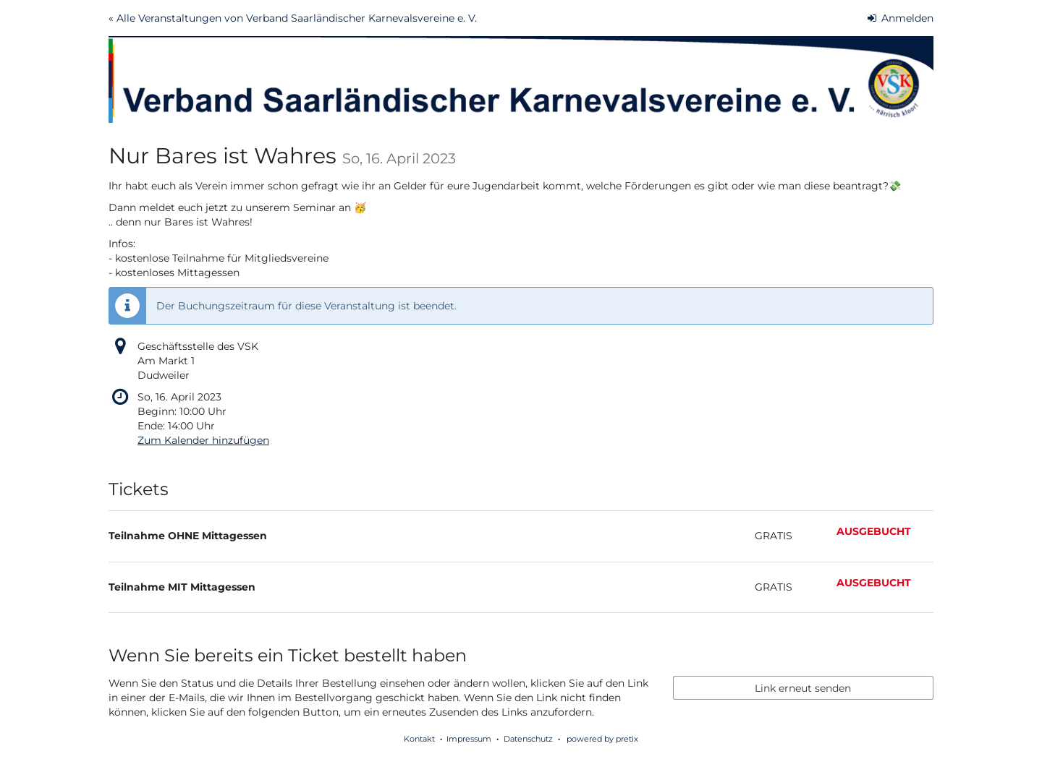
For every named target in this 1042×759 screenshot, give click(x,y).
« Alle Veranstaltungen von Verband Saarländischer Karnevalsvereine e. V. (293, 18)
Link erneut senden (803, 688)
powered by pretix (602, 739)
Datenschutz (528, 739)
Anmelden (901, 18)
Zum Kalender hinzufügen (203, 440)
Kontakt (419, 739)
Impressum (468, 739)
